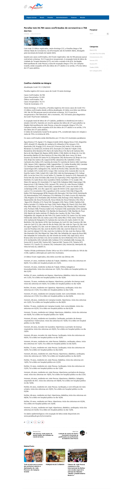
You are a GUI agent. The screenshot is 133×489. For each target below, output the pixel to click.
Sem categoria (94, 71)
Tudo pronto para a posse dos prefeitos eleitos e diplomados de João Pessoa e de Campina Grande (33, 468)
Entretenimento (62, 18)
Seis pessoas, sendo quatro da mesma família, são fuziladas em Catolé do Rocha (43, 435)
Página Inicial (31, 18)
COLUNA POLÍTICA (96, 53)
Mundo (82, 18)
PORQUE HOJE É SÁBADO (55, 464)
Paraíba (50, 18)
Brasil (42, 18)
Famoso (74, 18)
